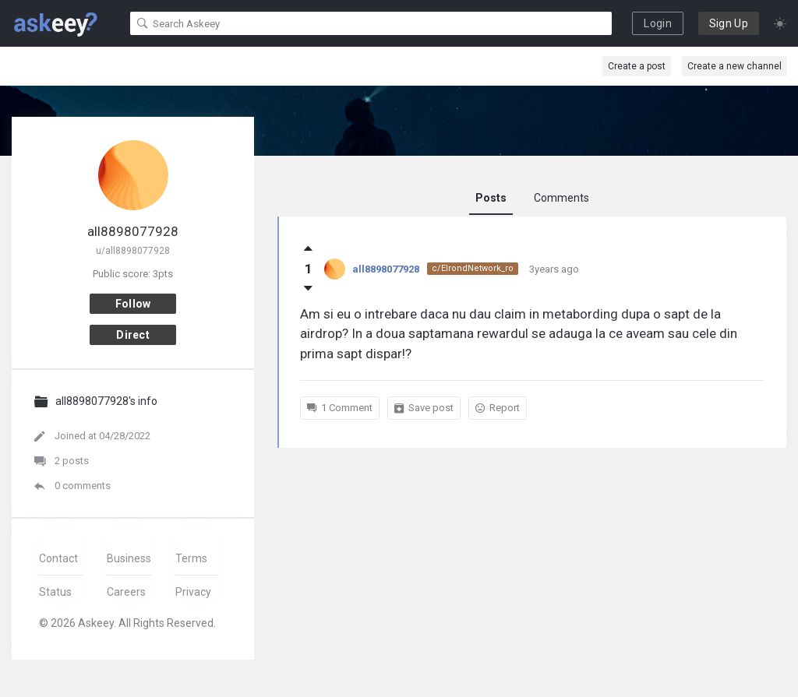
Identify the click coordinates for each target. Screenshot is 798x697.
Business (129, 558)
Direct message (133, 337)
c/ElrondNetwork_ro (473, 268)
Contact (58, 558)
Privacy (193, 592)
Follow (133, 303)
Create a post (637, 66)
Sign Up (728, 23)
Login (658, 23)
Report (497, 408)
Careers (126, 592)
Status (55, 592)
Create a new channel (734, 66)
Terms (191, 558)
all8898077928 (385, 269)
